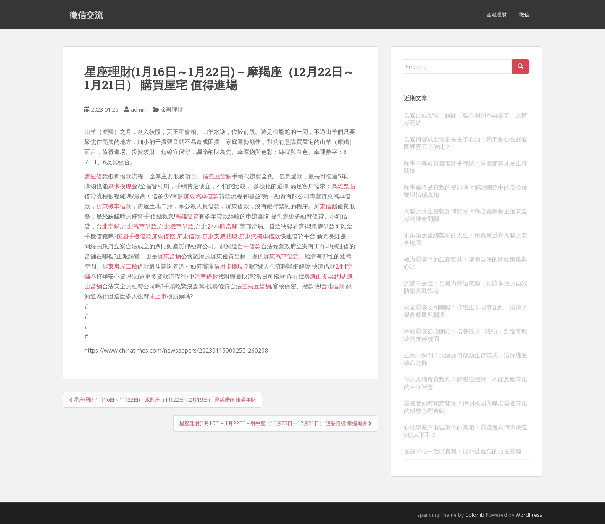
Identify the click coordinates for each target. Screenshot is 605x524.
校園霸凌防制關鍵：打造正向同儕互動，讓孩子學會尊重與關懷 (465, 311)
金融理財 (497, 14)
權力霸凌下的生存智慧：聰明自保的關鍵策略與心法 (465, 263)
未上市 (158, 296)
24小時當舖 (222, 226)
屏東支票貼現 (219, 236)
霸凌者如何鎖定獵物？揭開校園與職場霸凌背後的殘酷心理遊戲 (465, 407)
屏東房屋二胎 (119, 266)
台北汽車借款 (139, 226)
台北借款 (333, 286)
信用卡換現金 (231, 266)
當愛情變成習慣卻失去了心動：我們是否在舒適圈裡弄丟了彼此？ (465, 143)
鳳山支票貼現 (327, 276)
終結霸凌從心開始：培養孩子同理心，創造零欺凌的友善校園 (465, 335)
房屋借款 (96, 176)
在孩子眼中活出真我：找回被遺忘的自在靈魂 (462, 451)
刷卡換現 (120, 186)
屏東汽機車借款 (259, 236)
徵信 (524, 14)
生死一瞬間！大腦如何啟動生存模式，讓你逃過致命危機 (465, 359)
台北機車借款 (176, 226)
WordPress (529, 515)
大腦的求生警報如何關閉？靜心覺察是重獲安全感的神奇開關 (465, 215)
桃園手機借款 (134, 236)
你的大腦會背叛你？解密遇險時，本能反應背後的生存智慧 (465, 383)
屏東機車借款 (114, 206)
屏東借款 (188, 236)
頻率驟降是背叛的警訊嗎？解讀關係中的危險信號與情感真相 (465, 191)
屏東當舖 (169, 256)
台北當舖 (108, 226)
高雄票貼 (343, 186)
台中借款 (249, 246)
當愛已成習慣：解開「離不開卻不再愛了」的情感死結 (465, 119)
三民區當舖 (256, 286)
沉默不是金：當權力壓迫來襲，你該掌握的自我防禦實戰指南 (465, 287)
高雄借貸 (187, 216)
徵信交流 (86, 14)
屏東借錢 (325, 206)
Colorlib (474, 515)
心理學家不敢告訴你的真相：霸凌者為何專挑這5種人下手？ (465, 431)
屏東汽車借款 (201, 196)
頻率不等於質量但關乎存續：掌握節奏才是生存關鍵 (465, 167)
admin (139, 109)
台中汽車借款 (200, 276)
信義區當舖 (217, 176)
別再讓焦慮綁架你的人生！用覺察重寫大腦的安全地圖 (465, 239)
